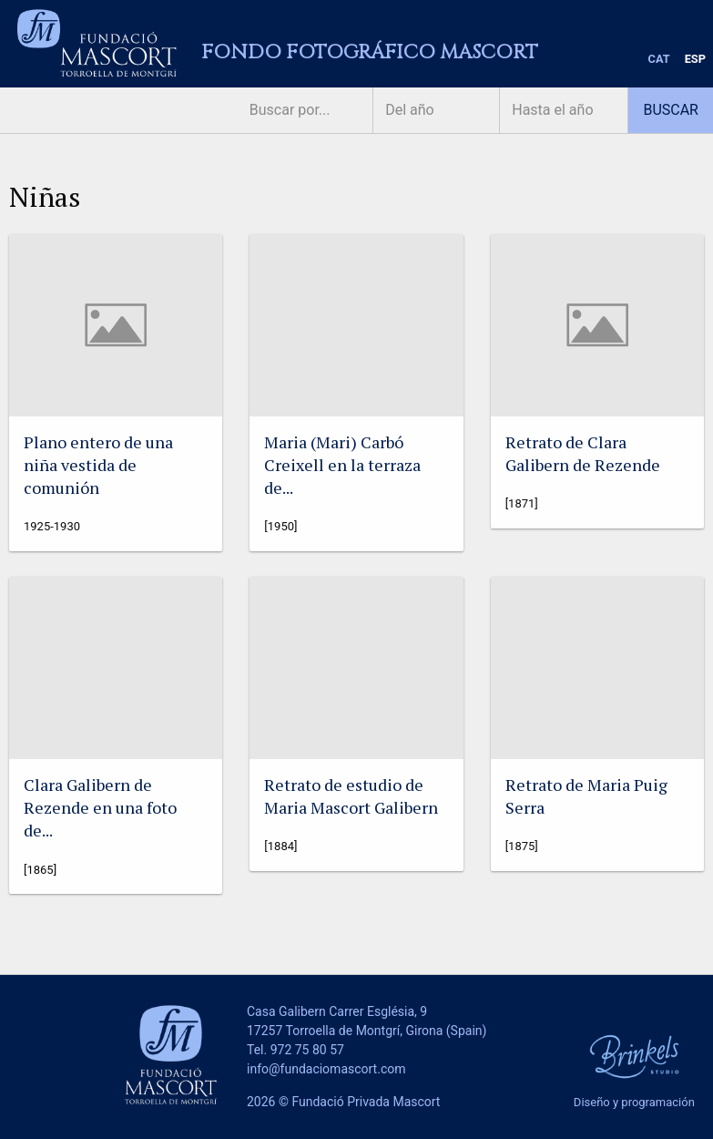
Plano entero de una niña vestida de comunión (98, 464)
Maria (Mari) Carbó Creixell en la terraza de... (342, 464)
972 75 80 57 (307, 1049)
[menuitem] (659, 59)
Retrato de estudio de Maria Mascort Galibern (351, 796)
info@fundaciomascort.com (326, 1069)
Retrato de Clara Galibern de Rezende (582, 453)
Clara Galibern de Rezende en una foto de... (100, 807)
